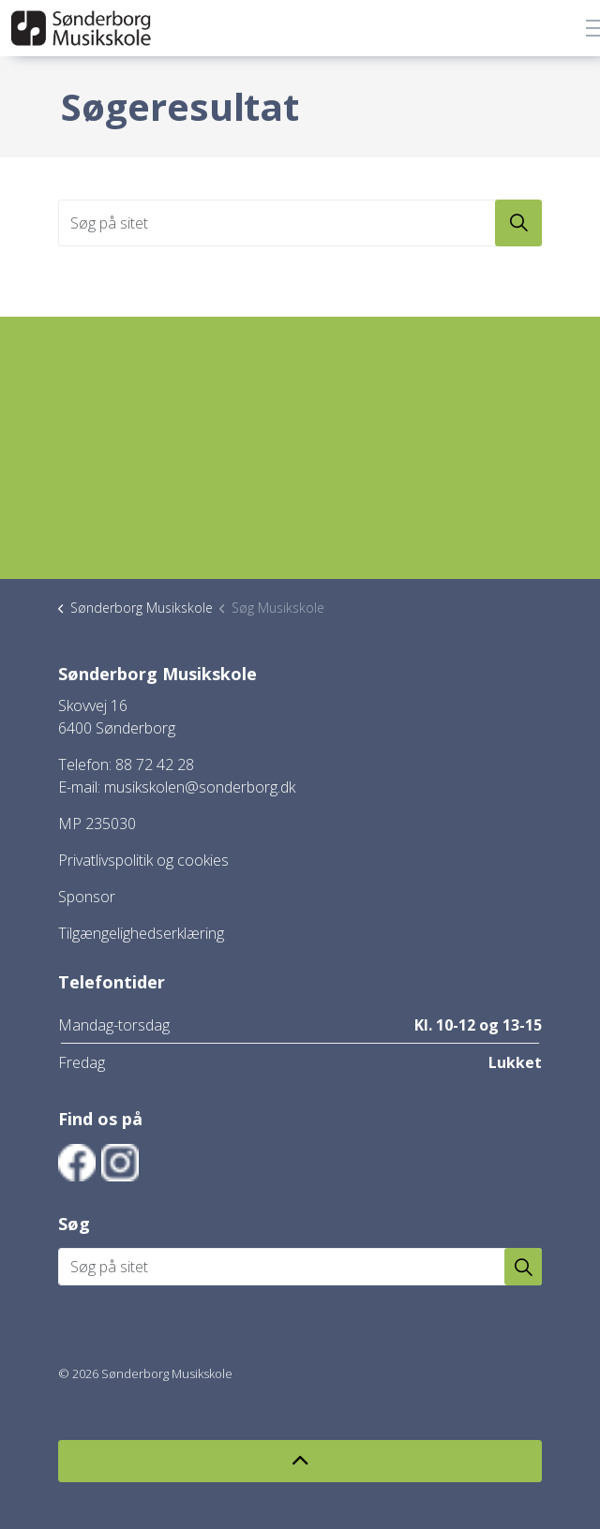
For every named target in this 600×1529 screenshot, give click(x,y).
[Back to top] (300, 1461)
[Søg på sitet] (300, 223)
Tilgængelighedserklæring (141, 933)
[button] (518, 223)
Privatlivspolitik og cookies (143, 860)
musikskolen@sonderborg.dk (199, 787)
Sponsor (86, 896)
